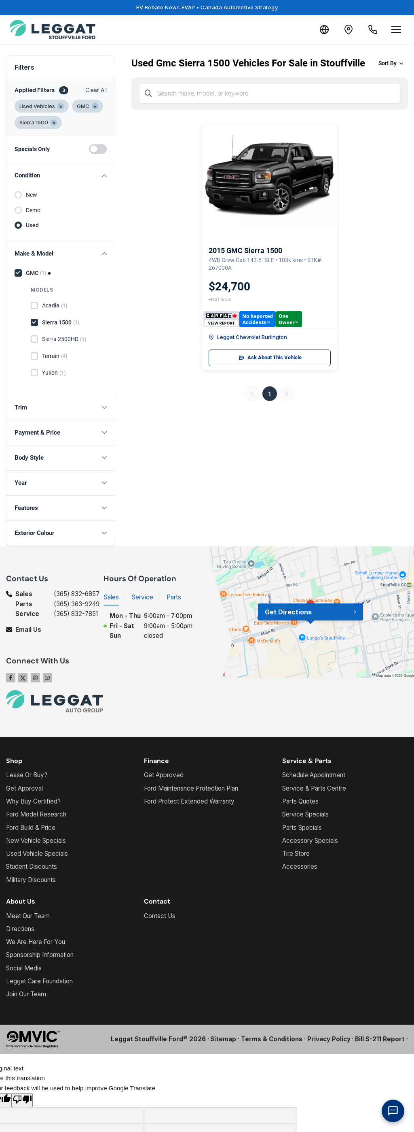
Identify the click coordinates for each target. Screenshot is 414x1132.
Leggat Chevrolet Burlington (248, 337)
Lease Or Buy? (26, 775)
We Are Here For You (35, 942)
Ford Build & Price (30, 827)
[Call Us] (373, 29)
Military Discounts (31, 880)
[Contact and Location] (348, 29)
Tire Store (296, 853)
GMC (36, 273)
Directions (20, 929)
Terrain (55, 356)
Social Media (24, 968)
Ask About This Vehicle (270, 357)
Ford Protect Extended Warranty (189, 801)
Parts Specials (302, 827)
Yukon (54, 373)
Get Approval (24, 788)
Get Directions (288, 612)
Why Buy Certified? (33, 801)
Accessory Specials (310, 840)
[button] (60, 175)
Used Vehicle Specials (37, 853)
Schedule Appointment (313, 775)
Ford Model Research (36, 814)
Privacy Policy (329, 1039)
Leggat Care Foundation (39, 981)
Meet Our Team (28, 916)
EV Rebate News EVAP (207, 7)
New (31, 195)
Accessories (299, 866)
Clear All (96, 90)
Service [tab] (142, 597)
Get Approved (164, 775)
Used (32, 225)
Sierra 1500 (61, 322)
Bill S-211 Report (380, 1039)
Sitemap (223, 1039)
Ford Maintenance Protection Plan (191, 788)
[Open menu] (396, 29)
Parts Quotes (300, 801)
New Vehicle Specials (36, 840)
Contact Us (159, 916)
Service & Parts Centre (314, 788)
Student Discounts (31, 866)
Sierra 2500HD (64, 339)
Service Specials (305, 814)
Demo (33, 210)
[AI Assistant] (393, 1111)
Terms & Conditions (271, 1039)
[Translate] (324, 29)
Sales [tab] (111, 597)
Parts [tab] (174, 597)
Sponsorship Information (40, 955)
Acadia (55, 305)
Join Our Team (26, 994)
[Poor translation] (22, 1100)
